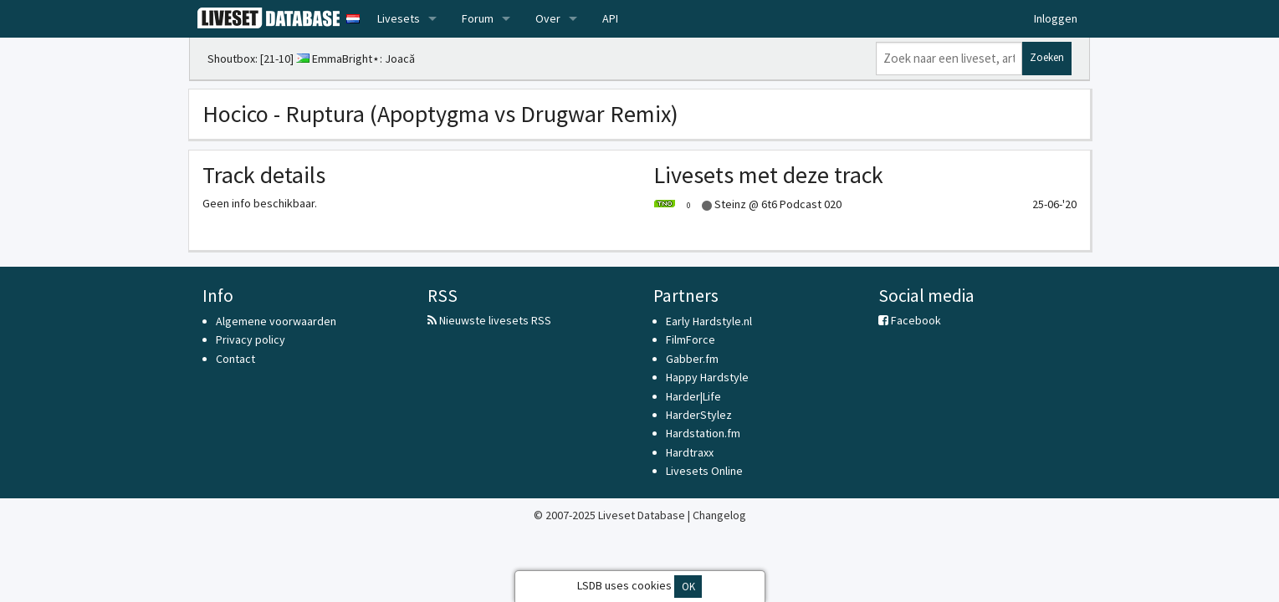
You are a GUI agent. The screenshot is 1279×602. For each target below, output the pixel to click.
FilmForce (690, 339)
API (610, 18)
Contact (235, 358)
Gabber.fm (692, 358)
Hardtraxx (690, 452)
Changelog (719, 515)
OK (688, 586)
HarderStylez (699, 414)
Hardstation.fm (703, 433)
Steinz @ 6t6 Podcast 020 (747, 204)
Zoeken (1047, 57)
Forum (478, 18)
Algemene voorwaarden (276, 321)
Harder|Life (693, 396)
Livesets (398, 18)
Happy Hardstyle (707, 377)
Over (547, 18)
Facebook (909, 320)
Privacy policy (250, 339)
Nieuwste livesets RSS (489, 320)
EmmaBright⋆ (346, 58)
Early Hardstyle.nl (709, 321)
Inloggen (1055, 18)
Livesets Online (704, 470)
